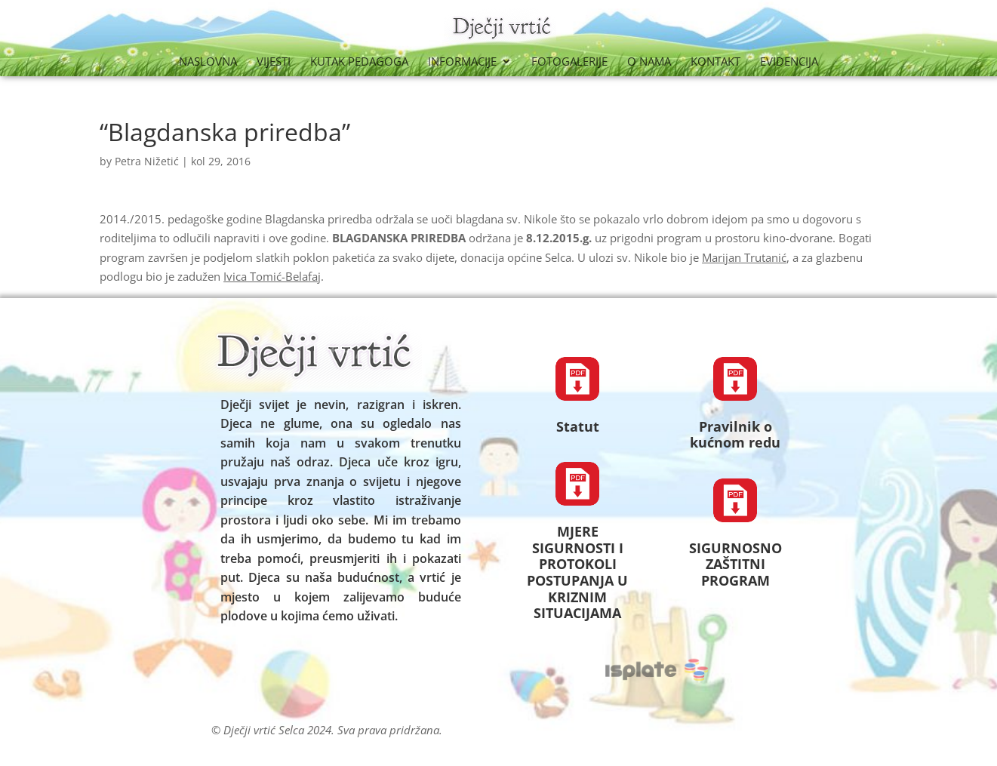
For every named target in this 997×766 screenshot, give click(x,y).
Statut (577, 426)
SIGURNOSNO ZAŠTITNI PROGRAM (735, 564)
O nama (649, 62)
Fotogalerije (569, 62)
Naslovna (208, 62)
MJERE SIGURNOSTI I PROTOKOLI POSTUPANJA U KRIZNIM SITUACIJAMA (577, 572)
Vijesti (274, 62)
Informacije (462, 62)
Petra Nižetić (147, 161)
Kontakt (715, 62)
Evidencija (789, 62)
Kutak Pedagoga (359, 62)
